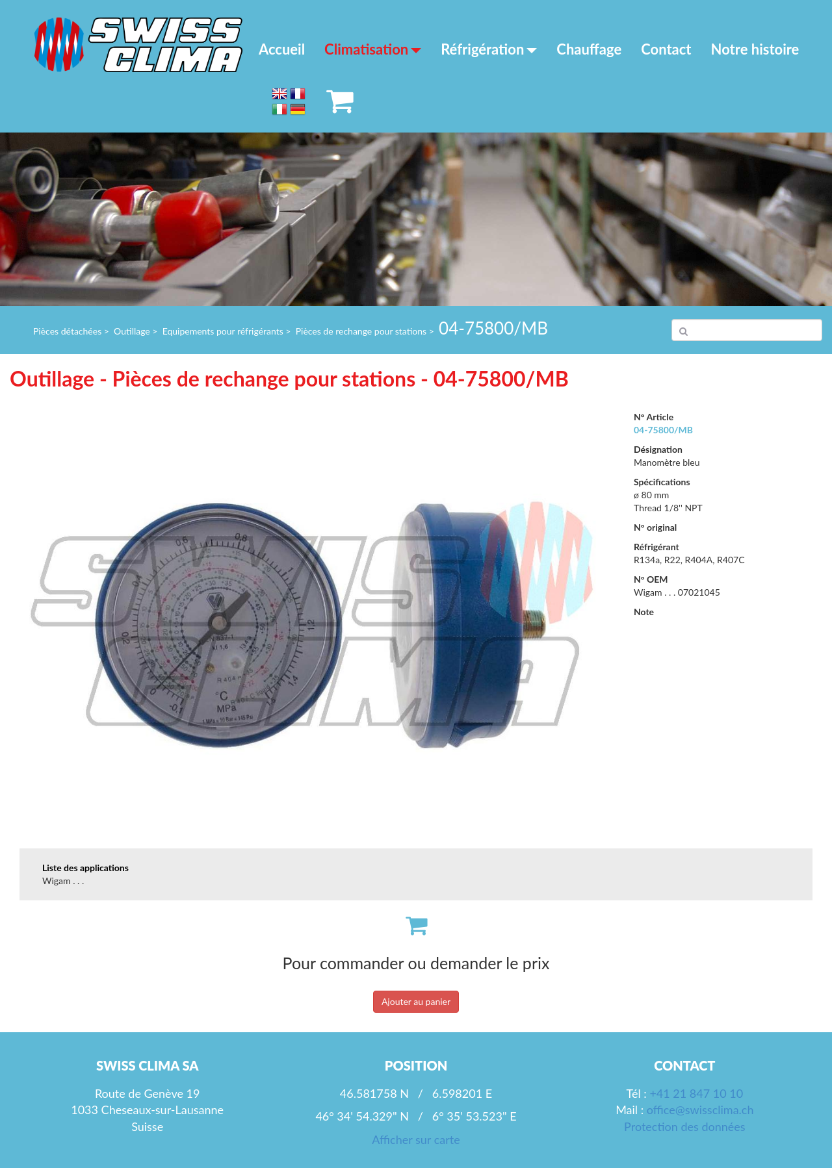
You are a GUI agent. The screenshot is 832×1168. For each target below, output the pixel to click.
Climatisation (372, 49)
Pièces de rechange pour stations (361, 330)
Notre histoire (755, 49)
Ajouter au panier (416, 1001)
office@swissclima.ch (700, 1109)
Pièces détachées (67, 330)
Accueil (282, 49)
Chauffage (588, 49)
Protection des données (684, 1126)
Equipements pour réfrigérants (222, 330)
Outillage (132, 330)
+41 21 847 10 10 (696, 1093)
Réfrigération (489, 49)
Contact (666, 49)
